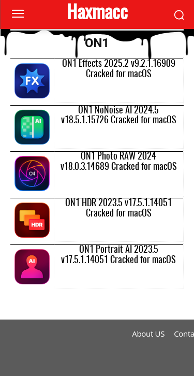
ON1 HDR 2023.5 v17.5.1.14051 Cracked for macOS (118, 209)
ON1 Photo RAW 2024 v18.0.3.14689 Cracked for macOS (119, 162)
